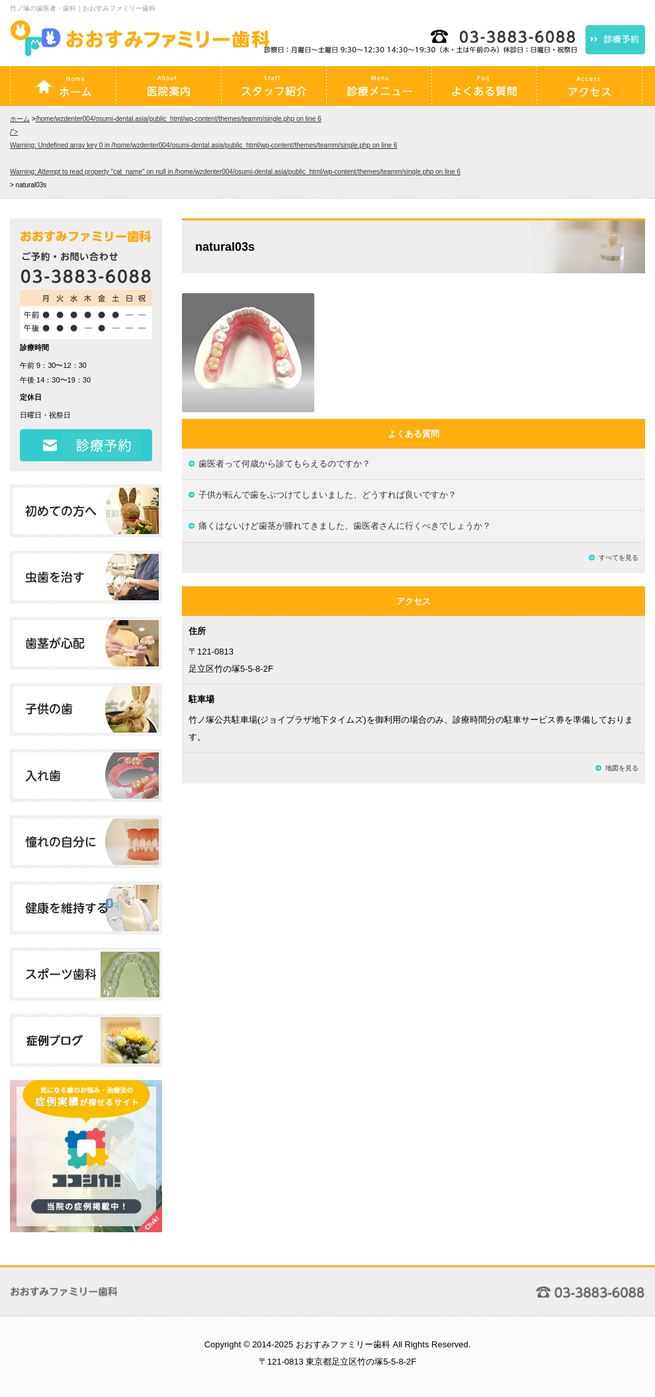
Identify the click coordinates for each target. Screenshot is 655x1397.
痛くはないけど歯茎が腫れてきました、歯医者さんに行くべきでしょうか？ (344, 526)
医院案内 (168, 86)
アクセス (589, 86)
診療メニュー (379, 86)
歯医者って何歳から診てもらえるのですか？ (284, 464)
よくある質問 (484, 86)
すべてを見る (618, 557)
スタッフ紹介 (274, 86)
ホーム (63, 86)
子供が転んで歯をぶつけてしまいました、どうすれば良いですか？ (327, 495)
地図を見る (621, 768)
